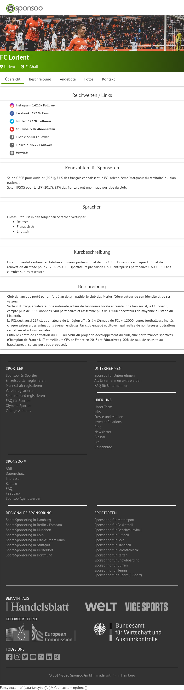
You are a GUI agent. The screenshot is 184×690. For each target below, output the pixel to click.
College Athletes (18, 410)
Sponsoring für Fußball (111, 535)
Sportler (14, 368)
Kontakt (108, 79)
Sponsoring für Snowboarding (116, 560)
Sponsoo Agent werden (23, 498)
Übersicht (12, 79)
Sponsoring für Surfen (111, 565)
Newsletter (102, 432)
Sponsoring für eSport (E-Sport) (118, 575)
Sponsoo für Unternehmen (114, 375)
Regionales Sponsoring (29, 512)
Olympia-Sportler (19, 405)
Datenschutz (15, 473)
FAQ (9, 488)
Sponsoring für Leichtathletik (116, 550)
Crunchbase (103, 447)
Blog (97, 427)
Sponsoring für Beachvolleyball (118, 530)
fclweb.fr (19, 153)
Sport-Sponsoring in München (28, 530)
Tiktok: (29, 137)
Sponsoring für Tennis (110, 570)
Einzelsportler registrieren (26, 380)
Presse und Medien (108, 416)
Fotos (88, 79)
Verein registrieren (20, 390)
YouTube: (32, 129)
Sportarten (105, 512)
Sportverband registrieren (25, 395)
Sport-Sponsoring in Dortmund (29, 555)
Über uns (103, 399)
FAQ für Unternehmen (111, 385)
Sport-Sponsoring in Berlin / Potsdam (34, 525)
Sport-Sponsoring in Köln (25, 535)
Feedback (13, 493)
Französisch (25, 226)
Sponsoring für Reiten (110, 555)
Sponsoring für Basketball (113, 525)
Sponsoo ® (16, 461)
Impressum (14, 478)
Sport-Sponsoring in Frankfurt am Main (35, 540)
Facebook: (29, 113)
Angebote (68, 79)
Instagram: (33, 105)
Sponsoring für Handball (112, 545)
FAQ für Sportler (18, 400)
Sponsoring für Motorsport (114, 520)
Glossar (99, 437)
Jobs (97, 411)
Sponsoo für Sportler (21, 375)
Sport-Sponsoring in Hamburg (28, 520)
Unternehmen (107, 368)
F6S (97, 442)
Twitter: (30, 121)
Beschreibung (40, 79)
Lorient (9, 66)
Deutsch (23, 222)
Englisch (23, 231)
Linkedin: (31, 145)
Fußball (32, 66)
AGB (9, 468)
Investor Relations (107, 421)
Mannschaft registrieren (24, 385)
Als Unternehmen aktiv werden (117, 380)
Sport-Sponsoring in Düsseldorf (29, 550)
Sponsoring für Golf (109, 540)
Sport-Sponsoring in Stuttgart (28, 545)
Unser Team (103, 407)
